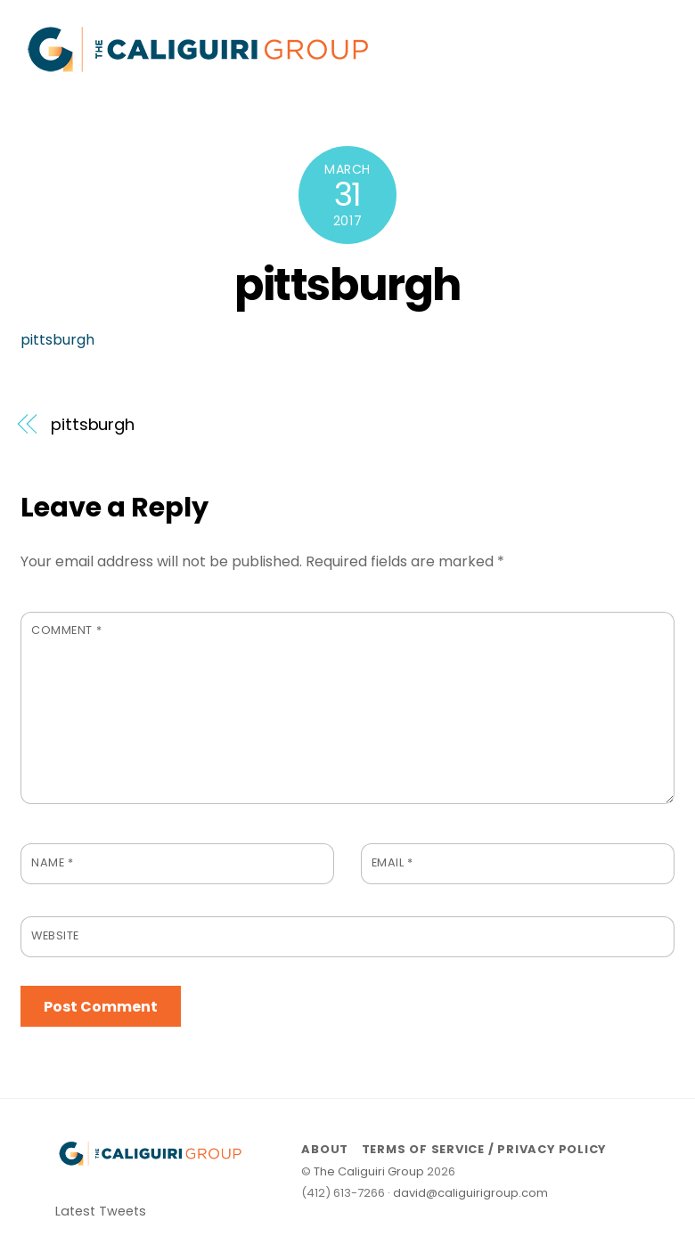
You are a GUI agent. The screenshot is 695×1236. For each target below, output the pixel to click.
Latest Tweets (100, 1211)
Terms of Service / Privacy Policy (484, 1149)
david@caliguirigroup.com (470, 1192)
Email (392, 862)
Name (52, 862)
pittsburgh (347, 284)
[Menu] (649, 24)
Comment (66, 630)
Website (55, 935)
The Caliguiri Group (369, 1171)
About (324, 1149)
